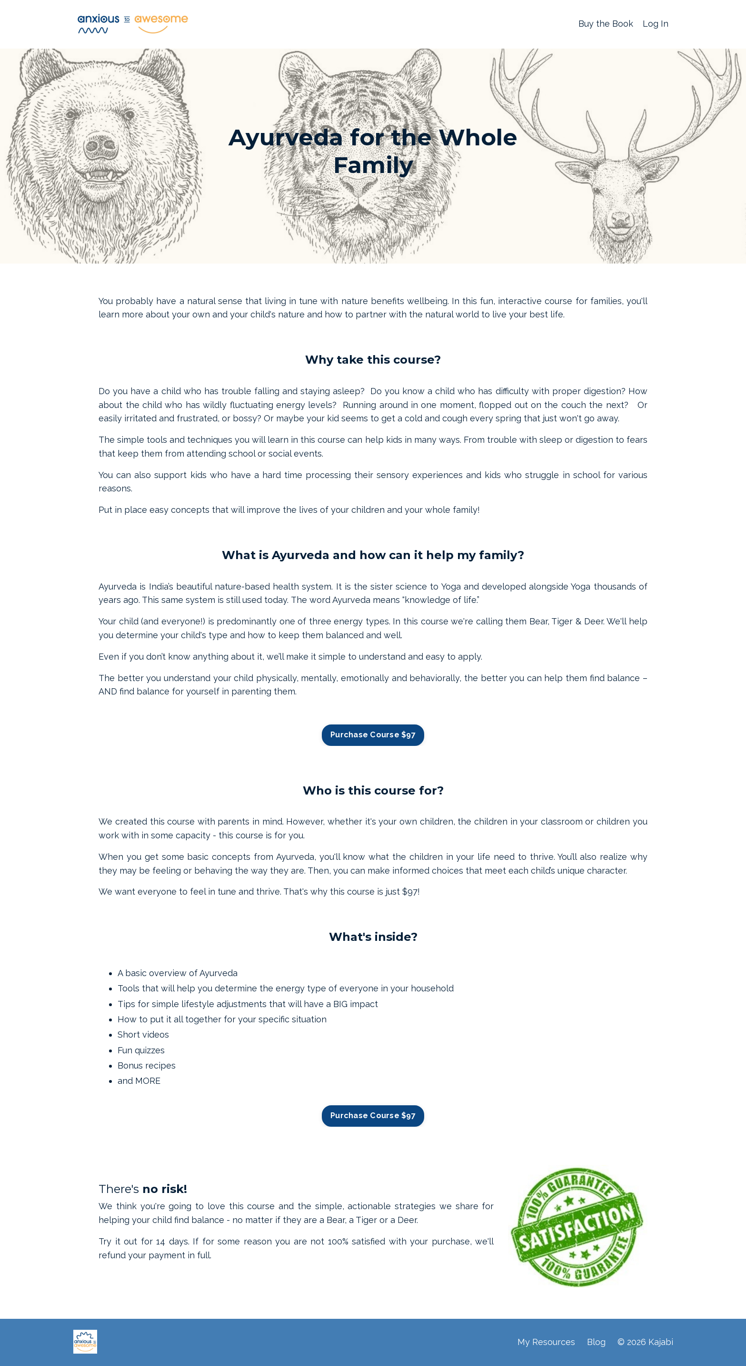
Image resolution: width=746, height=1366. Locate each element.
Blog (596, 1342)
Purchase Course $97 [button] (373, 734)
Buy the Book (605, 24)
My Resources (546, 1342)
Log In (655, 24)
